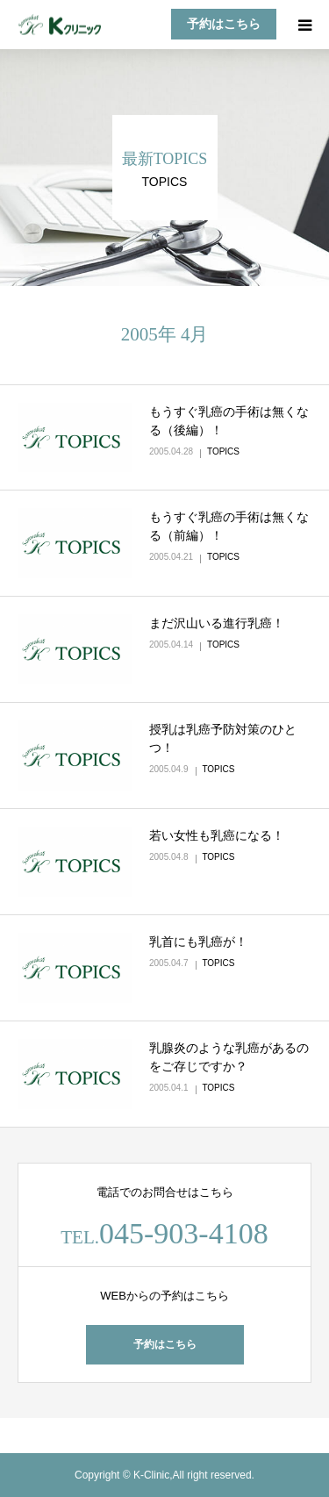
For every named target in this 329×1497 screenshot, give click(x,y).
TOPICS (223, 451)
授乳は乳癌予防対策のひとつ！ (223, 738)
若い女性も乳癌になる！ (216, 835)
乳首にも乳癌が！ (198, 942)
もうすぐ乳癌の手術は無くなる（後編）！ (229, 421)
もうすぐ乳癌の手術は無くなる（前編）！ (229, 526)
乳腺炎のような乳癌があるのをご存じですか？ (229, 1057)
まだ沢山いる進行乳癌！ (216, 623)
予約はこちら (224, 24)
